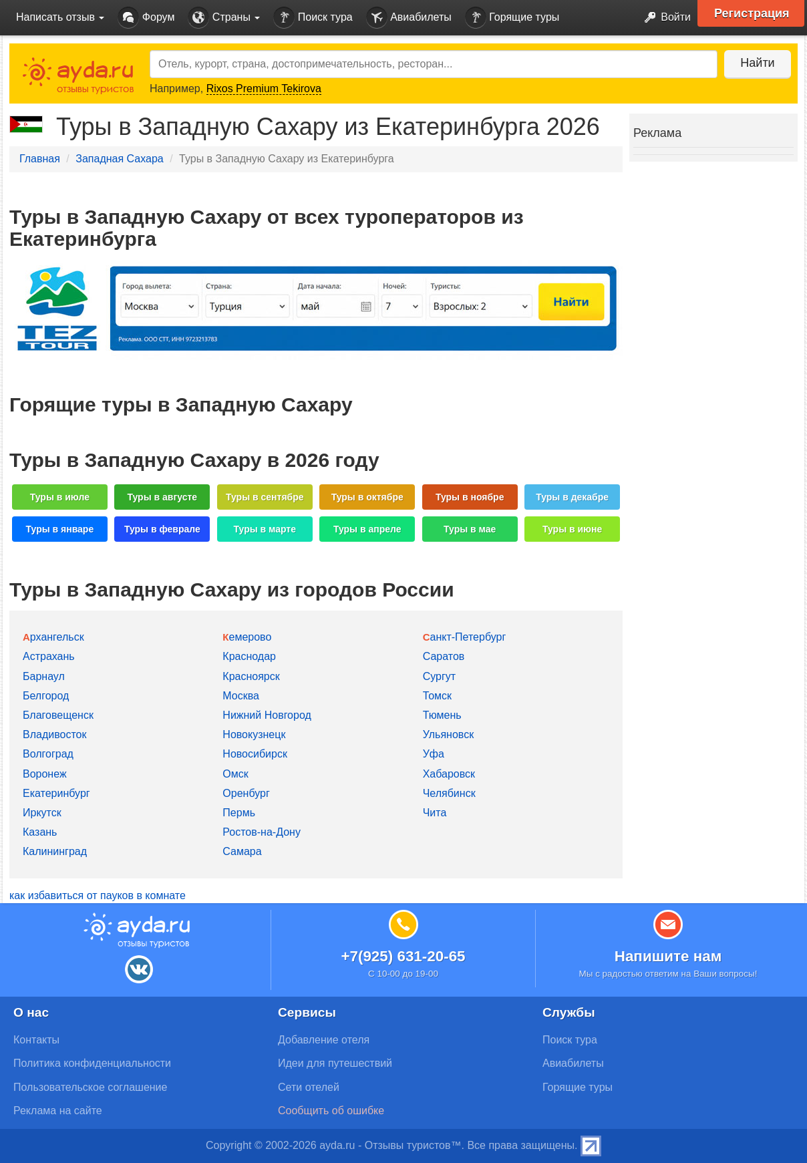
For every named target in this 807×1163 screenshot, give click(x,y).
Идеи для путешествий (335, 1063)
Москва (240, 695)
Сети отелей (308, 1087)
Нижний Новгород (266, 715)
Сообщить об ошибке (331, 1110)
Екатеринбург (56, 793)
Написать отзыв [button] (60, 17)
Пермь (238, 812)
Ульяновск (448, 734)
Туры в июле (60, 497)
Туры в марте (265, 529)
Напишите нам (668, 956)
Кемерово (246, 637)
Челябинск (449, 793)
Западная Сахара (119, 158)
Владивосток (54, 734)
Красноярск (250, 676)
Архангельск (53, 637)
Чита (435, 812)
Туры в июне (572, 529)
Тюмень (442, 715)
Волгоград (48, 754)
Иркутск (42, 812)
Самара (241, 851)
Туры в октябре (367, 497)
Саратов (444, 656)
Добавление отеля (323, 1039)
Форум (146, 18)
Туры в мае (470, 529)
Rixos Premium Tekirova (263, 88)
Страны (224, 18)
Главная (39, 158)
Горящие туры (512, 18)
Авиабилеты (409, 18)
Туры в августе (163, 497)
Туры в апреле (367, 529)
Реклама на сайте (57, 1110)
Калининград (55, 851)
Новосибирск (254, 754)
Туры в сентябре (265, 497)
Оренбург (245, 793)
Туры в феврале (162, 529)
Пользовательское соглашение (90, 1087)
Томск (437, 695)
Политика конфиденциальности (92, 1063)
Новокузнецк (253, 734)
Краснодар (249, 656)
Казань (40, 832)
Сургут (439, 676)
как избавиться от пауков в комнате (97, 895)
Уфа (433, 754)
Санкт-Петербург (464, 637)
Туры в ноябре (470, 497)
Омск (235, 774)
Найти (757, 62)
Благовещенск (58, 715)
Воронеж (45, 774)
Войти (664, 18)
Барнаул (44, 676)
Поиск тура (312, 18)
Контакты (36, 1039)
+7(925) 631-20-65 (403, 956)
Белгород (46, 695)
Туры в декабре (572, 497)
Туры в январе (60, 529)
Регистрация (752, 13)
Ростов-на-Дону (261, 832)
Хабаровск (449, 774)
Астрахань (49, 656)
